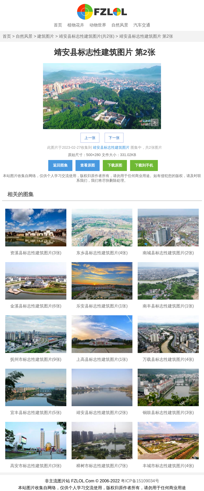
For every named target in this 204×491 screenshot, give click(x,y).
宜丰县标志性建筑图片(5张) (36, 412)
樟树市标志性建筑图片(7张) (102, 466)
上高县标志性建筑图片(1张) (102, 359)
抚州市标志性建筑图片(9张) (36, 359)
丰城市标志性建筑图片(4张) (168, 466)
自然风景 (119, 25)
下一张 (114, 138)
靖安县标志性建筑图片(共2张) (87, 36)
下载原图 (115, 165)
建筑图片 (45, 36)
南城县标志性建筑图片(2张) (168, 253)
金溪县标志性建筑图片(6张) (36, 306)
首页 (58, 25)
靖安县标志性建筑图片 (111, 147)
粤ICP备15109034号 (140, 481)
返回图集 (60, 165)
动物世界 (97, 25)
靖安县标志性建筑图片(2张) (102, 412)
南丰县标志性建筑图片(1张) (168, 306)
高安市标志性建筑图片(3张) (36, 466)
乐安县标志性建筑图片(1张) (102, 306)
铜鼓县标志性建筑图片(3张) (168, 412)
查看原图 (87, 165)
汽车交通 (141, 25)
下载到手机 (144, 165)
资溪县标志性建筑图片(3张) (36, 253)
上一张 (89, 138)
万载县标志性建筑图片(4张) (168, 359)
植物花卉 (75, 25)
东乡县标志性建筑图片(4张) (102, 253)
